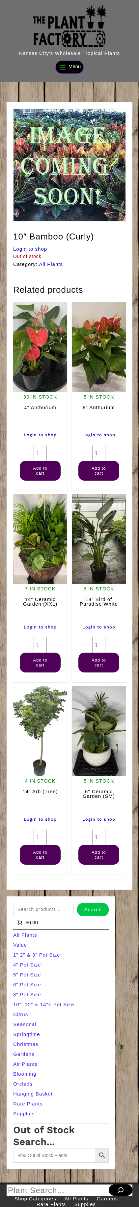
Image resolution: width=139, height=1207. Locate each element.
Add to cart (40, 471)
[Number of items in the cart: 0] (27, 922)
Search (93, 909)
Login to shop (30, 249)
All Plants (51, 264)
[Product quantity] (40, 453)
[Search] (120, 1190)
